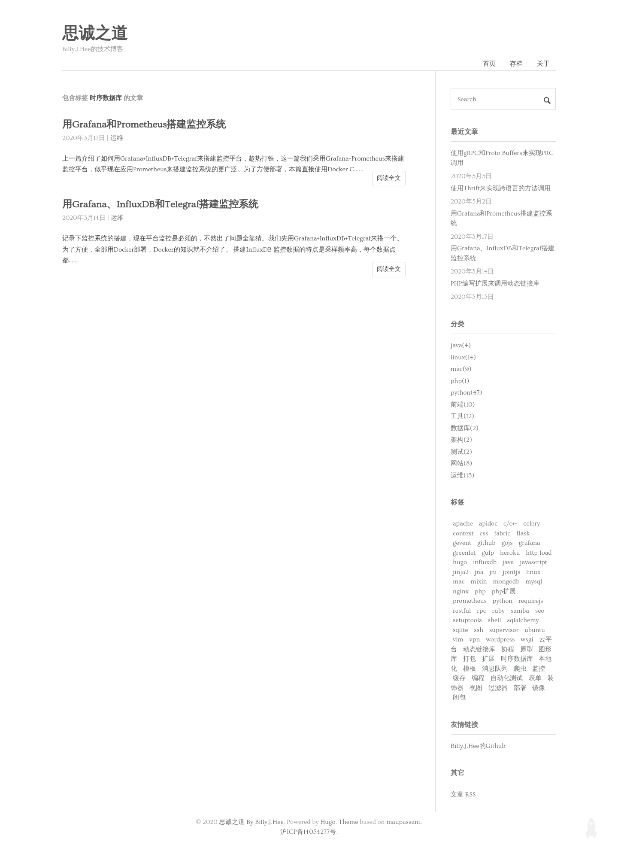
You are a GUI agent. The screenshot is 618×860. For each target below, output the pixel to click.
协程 (507, 649)
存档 (516, 63)
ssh (478, 630)
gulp (488, 552)
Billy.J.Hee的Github (478, 746)
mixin (479, 581)
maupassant (403, 822)
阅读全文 (389, 178)
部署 (520, 688)
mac (459, 581)
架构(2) (461, 440)
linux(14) (463, 357)
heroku (510, 552)
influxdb (485, 562)
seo (540, 610)
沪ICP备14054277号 (308, 832)
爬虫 (520, 668)
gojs (506, 543)
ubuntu (534, 630)
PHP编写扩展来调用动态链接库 (495, 283)
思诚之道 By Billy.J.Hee (251, 822)
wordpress (500, 639)
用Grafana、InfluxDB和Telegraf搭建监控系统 (160, 204)
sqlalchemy (523, 620)
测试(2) (461, 452)
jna (479, 572)
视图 (476, 688)
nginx (461, 591)
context (463, 533)
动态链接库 (479, 649)
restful (462, 610)
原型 (526, 649)
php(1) (460, 381)
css (484, 533)
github (486, 543)
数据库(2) (465, 428)
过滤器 (498, 688)
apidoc (488, 523)
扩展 (488, 658)
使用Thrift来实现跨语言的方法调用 (501, 188)
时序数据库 (517, 658)
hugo (460, 562)
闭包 (459, 697)
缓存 (459, 678)
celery (532, 523)
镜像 (538, 688)
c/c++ (510, 523)
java (508, 562)
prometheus (470, 601)
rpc (481, 610)
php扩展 (504, 591)
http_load (538, 552)
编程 (478, 678)
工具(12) (462, 416)
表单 (535, 678)
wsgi (527, 639)
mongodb (506, 581)
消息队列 (495, 668)
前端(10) (463, 404)
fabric (502, 533)
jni (493, 572)
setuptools (467, 620)
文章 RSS (463, 794)
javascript (533, 562)
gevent (462, 543)
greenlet (464, 552)
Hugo (327, 822)
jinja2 (461, 572)
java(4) (461, 345)
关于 (543, 63)
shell (494, 620)
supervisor (503, 630)
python (502, 601)
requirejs (530, 601)
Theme (348, 822)
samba (520, 610)
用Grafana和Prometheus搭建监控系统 (144, 124)
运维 (116, 138)
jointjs (511, 572)
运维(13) (462, 475)
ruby (498, 610)
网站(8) (461, 463)
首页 (489, 63)
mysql (533, 581)
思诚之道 (94, 34)
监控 (538, 668)
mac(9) (461, 369)
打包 (469, 658)
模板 (469, 668)
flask (523, 533)
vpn (475, 639)
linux (533, 572)
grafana (529, 543)
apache (463, 523)
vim (458, 639)
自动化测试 (507, 678)
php (480, 591)
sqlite (460, 630)
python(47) (466, 392)
